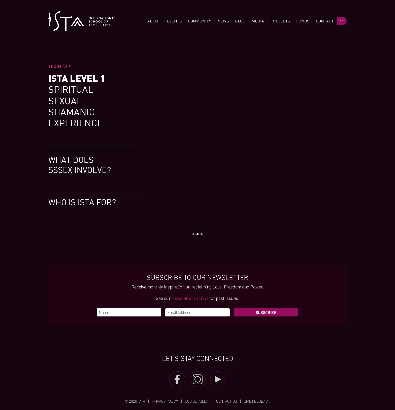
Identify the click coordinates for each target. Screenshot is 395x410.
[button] (153, 21)
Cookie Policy (197, 401)
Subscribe (266, 312)
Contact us (226, 401)
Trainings (60, 66)
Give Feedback (256, 401)
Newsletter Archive (190, 298)
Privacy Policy (165, 401)
